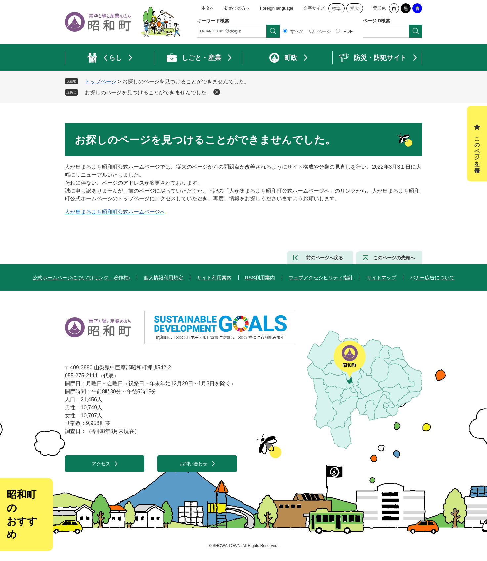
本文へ (207, 8)
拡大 (354, 8)
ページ (324, 31)
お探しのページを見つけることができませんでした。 (148, 92)
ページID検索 (376, 20)
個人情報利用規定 (163, 277)
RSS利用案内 (260, 277)
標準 (336, 8)
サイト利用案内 (214, 277)
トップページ (100, 81)
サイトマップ (381, 277)
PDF (348, 31)
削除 (216, 92)
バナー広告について (432, 277)
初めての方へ (237, 8)
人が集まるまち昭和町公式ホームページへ (115, 212)
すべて (297, 31)
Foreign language (276, 8)
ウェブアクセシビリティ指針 (320, 277)
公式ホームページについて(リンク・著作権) (81, 277)
